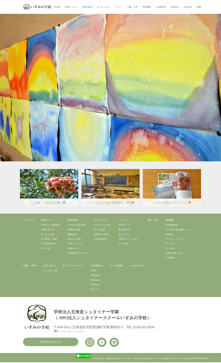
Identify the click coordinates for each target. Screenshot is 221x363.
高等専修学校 (101, 239)
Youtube (95, 285)
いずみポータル (136, 265)
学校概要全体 (172, 225)
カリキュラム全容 (103, 225)
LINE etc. (188, 7)
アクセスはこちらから (71, 331)
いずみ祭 (124, 244)
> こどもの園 (48, 234)
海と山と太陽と (75, 239)
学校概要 (146, 7)
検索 (199, 7)
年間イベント (125, 225)
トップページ (27, 220)
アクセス (170, 244)
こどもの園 (100, 230)
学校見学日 (125, 230)
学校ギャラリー (75, 248)
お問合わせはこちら (51, 342)
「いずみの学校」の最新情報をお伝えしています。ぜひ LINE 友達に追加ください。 (118, 358)
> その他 (46, 248)
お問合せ (175, 7)
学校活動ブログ (49, 230)
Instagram (96, 275)
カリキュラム (103, 7)
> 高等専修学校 (49, 244)
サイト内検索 (116, 265)
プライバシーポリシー (73, 265)
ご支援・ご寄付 (29, 265)
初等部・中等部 (102, 234)
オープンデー (125, 234)
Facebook (96, 280)
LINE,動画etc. (96, 265)
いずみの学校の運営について (179, 230)
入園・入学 (132, 7)
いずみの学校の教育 (77, 225)
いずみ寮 (170, 248)
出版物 (170, 234)
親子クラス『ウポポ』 (129, 239)
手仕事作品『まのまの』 (79, 253)
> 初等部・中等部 (50, 239)
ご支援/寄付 (161, 7)
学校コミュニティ (76, 244)
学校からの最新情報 (51, 225)
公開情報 (170, 258)
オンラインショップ (175, 239)
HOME (57, 7)
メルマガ (95, 289)
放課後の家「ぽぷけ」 (176, 253)
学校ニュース (71, 7)
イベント (118, 7)
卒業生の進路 (74, 230)
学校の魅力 (87, 7)
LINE (94, 271)
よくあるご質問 (51, 271)
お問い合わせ (49, 265)
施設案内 (72, 234)
